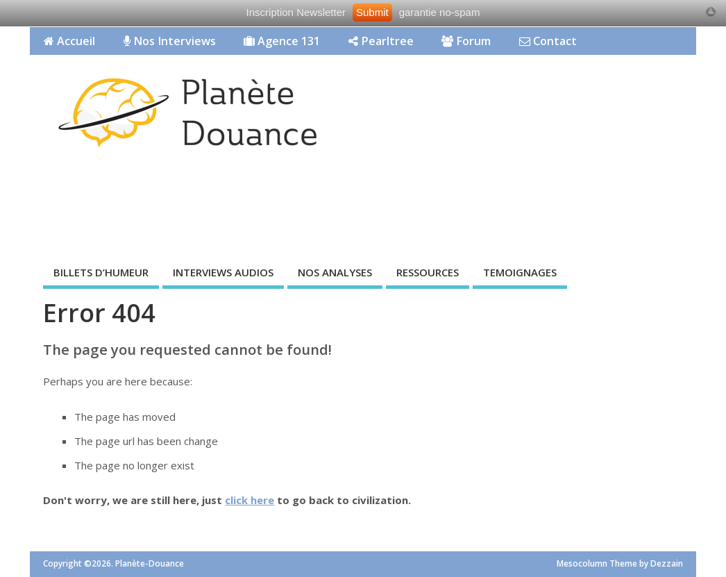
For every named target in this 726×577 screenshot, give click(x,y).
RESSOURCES (427, 272)
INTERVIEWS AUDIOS (223, 272)
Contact (548, 41)
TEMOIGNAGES (520, 272)
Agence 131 (282, 41)
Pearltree (381, 41)
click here (249, 500)
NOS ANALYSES (335, 272)
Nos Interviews (170, 41)
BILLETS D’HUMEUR (101, 272)
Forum (466, 41)
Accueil (69, 41)
